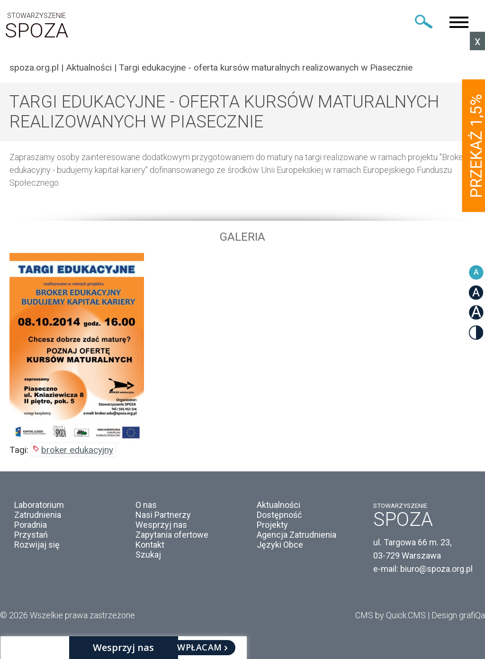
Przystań (31, 535)
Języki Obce (280, 545)
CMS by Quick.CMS (390, 615)
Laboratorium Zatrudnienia (39, 510)
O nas (146, 505)
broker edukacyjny (77, 449)
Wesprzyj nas (161, 525)
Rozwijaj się (37, 545)
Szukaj (148, 555)
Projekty (272, 525)
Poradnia (30, 525)
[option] (242, 347)
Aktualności (89, 67)
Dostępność (279, 515)
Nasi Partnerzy (163, 515)
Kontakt (149, 545)
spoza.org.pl (34, 67)
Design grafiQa (458, 615)
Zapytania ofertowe (171, 535)
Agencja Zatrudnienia (296, 535)
